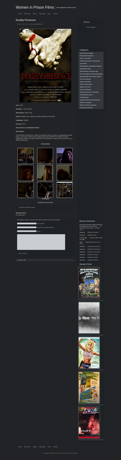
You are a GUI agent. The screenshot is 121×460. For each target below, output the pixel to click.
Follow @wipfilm (90, 27)
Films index (27, 13)
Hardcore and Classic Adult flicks (90, 61)
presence (32, 207)
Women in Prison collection (88, 105)
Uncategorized (84, 97)
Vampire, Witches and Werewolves (90, 100)
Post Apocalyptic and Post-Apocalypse (91, 74)
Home (20, 13)
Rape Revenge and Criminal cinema (90, 76)
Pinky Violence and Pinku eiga (89, 71)
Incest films (83, 63)
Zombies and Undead (86, 107)
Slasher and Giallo (85, 81)
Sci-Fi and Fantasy (85, 79)
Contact (55, 13)
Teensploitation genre (86, 94)
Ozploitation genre (85, 68)
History (35, 13)
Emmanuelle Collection (87, 56)
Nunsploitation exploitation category (90, 66)
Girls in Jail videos (85, 58)
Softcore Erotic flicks (86, 84)
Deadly (27, 207)
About (49, 13)
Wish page (42, 13)
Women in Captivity (85, 102)
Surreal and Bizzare (38, 24)
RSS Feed (86, 22)
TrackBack (21, 263)
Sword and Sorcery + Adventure (89, 92)
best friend (22, 207)
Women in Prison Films (35, 7)
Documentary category (86, 53)
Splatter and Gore (85, 87)
